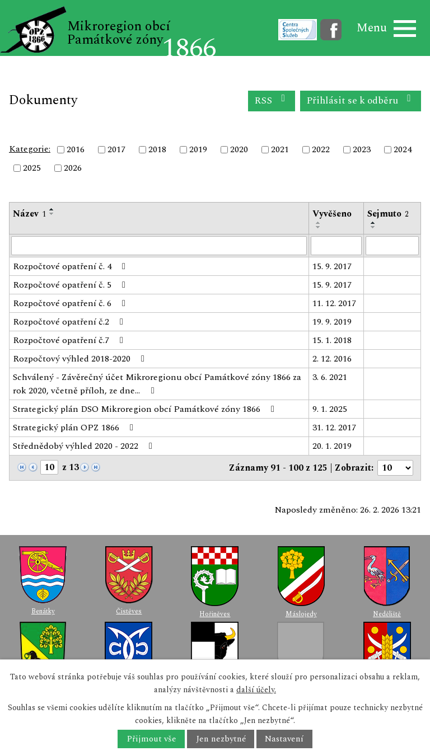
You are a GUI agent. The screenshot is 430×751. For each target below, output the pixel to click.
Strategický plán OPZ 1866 (75, 427)
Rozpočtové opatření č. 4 (71, 266)
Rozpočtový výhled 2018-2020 (80, 358)
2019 (198, 149)
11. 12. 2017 (334, 303)
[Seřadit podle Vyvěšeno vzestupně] (318, 222)
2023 (362, 149)
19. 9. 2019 (332, 321)
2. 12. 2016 (332, 358)
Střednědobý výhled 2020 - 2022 (84, 446)
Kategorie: (29, 149)
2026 (73, 168)
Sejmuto (388, 213)
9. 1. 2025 (329, 409)
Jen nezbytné (221, 739)
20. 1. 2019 (332, 446)
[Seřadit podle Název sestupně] (52, 214)
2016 (76, 149)
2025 (32, 168)
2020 (239, 149)
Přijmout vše (151, 739)
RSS (271, 100)
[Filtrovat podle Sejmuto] (392, 245)
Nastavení (284, 739)
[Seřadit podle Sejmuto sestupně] (373, 227)
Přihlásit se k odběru (360, 100)
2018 (157, 149)
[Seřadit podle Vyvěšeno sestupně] (318, 227)
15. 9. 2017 (332, 266)
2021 (280, 149)
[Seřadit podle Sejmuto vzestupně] (373, 222)
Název (29, 213)
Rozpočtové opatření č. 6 (71, 303)
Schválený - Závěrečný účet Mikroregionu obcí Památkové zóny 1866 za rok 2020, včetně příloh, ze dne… (157, 383)
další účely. (256, 690)
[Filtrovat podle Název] (159, 245)
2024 (403, 149)
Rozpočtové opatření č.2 (70, 321)
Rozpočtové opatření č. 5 (71, 285)
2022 (321, 149)
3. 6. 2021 (329, 377)
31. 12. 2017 (334, 427)
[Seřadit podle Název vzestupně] (52, 209)
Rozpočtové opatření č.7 (70, 340)
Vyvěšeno (332, 213)
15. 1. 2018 (332, 340)
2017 (116, 149)
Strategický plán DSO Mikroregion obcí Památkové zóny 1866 (145, 409)
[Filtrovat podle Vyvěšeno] (336, 245)
